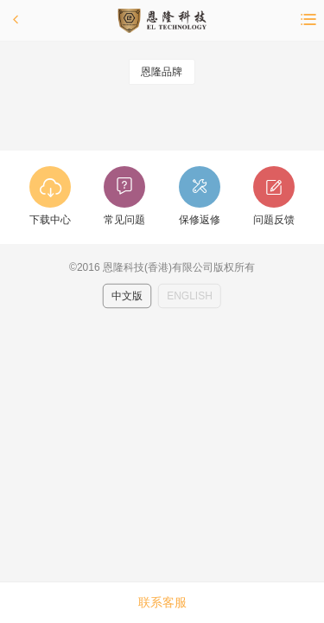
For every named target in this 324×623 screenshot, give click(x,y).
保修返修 (199, 220)
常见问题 (124, 220)
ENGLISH (190, 296)
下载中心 (50, 220)
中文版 (127, 296)
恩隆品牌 (161, 72)
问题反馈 (274, 220)
